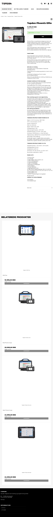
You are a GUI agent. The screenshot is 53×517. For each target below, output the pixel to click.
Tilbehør (4, 12)
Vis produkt (27, 283)
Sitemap (3, 499)
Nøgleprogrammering (43, 9)
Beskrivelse (29, 187)
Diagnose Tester (6, 9)
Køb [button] (43, 36)
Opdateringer (14, 12)
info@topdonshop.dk (8, 496)
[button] (51, 19)
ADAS (32, 9)
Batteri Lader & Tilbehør (21, 9)
